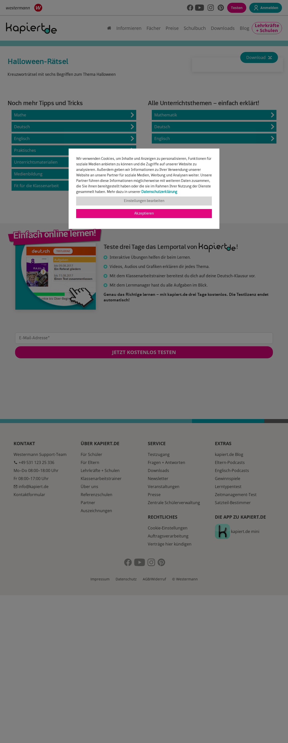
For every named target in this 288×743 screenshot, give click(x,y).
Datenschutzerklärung (159, 191)
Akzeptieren (144, 213)
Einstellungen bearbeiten (144, 201)
